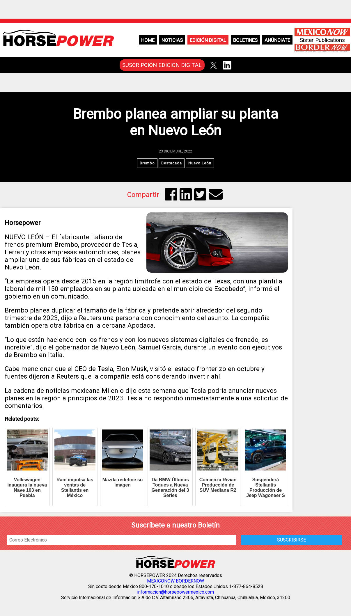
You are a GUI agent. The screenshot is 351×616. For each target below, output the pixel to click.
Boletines (245, 40)
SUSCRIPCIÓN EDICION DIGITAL (162, 65)
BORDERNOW (190, 581)
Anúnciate (277, 40)
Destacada (171, 163)
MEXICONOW (161, 581)
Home (148, 40)
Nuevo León (199, 163)
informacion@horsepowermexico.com (175, 592)
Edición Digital (208, 40)
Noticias (172, 40)
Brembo (147, 163)
